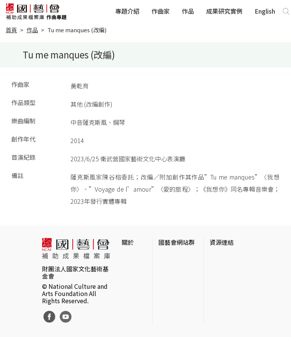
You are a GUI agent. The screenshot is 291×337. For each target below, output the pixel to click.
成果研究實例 (224, 11)
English (265, 11)
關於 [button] (128, 242)
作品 (188, 11)
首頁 (11, 30)
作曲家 (161, 11)
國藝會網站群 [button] (176, 242)
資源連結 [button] (222, 242)
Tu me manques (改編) (76, 30)
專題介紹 (127, 11)
